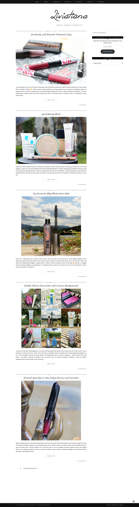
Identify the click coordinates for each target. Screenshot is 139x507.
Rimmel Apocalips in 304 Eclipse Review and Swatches (51, 377)
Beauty (90, 1)
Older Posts (30, 468)
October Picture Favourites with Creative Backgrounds (51, 285)
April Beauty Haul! (51, 114)
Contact (57, 1)
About (46, 1)
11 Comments (82, 276)
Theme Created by (114, 505)
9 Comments (82, 184)
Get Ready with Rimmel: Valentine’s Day (51, 34)
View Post (51, 100)
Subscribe (108, 51)
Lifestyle (79, 1)
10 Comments (82, 461)
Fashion (68, 1)
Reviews (101, 1)
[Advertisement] (108, 95)
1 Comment (83, 105)
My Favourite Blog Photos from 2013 (51, 193)
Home (37, 1)
